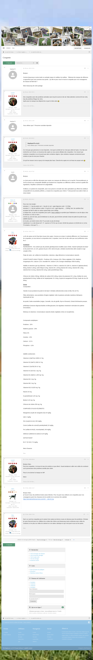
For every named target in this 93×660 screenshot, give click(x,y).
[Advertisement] (46, 13)
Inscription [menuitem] (77, 48)
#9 (88, 488)
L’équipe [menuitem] (6, 632)
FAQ (13, 48)
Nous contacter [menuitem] (27, 622)
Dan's (12, 488)
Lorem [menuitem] (19, 632)
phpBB (12, 648)
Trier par (56, 539)
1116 (15, 214)
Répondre (9, 63)
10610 (15, 107)
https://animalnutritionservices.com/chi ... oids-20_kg (38, 499)
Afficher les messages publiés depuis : (32, 539)
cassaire (13, 92)
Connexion (32, 585)
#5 (88, 171)
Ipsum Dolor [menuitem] (21, 634)
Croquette (7, 57)
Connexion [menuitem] (87, 48)
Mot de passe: (32, 594)
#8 (88, 459)
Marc (12, 232)
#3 (88, 120)
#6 (88, 199)
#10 (88, 514)
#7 (88, 231)
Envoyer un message (15, 250)
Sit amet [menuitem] (20, 637)
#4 (88, 138)
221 (15, 501)
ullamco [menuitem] (35, 641)
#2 (88, 92)
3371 (15, 247)
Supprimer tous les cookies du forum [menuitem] (12, 622)
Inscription (32, 587)
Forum (8, 48)
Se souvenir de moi (34, 598)
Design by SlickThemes (84, 648)
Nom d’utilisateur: (33, 589)
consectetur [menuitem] (21, 639)
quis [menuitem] (19, 641)
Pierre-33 (12, 200)
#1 (88, 68)
